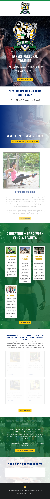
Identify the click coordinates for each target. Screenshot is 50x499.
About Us (12, 490)
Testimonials (30, 490)
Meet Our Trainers (25, 218)
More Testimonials (25, 410)
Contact (40, 490)
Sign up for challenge (18, 141)
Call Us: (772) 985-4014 (25, 79)
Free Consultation (25, 322)
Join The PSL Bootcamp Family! (25, 450)
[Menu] (46, 8)
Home (9, 490)
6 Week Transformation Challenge (21, 490)
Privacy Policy (36, 490)
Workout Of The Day (32, 141)
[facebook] (25, 487)
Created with (25, 495)
